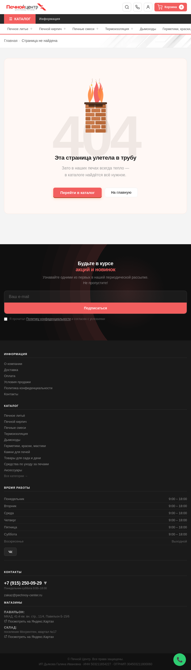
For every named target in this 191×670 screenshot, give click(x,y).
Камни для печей (17, 452)
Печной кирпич (52, 28)
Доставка (11, 370)
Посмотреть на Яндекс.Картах (29, 621)
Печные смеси (85, 28)
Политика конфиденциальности (28, 388)
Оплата (9, 376)
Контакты (11, 394)
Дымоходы (148, 29)
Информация (49, 19)
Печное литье (20, 28)
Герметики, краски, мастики (25, 446)
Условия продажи (17, 382)
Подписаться (95, 308)
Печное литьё (14, 415)
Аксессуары (13, 470)
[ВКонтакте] (10, 552)
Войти (148, 7)
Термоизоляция (119, 28)
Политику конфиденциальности (48, 319)
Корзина (170, 7)
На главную (121, 192)
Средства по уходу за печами (26, 464)
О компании (13, 364)
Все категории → (16, 476)
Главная (10, 41)
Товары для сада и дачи (22, 458)
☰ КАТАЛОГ (20, 19)
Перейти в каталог (77, 192)
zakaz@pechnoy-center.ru (23, 595)
